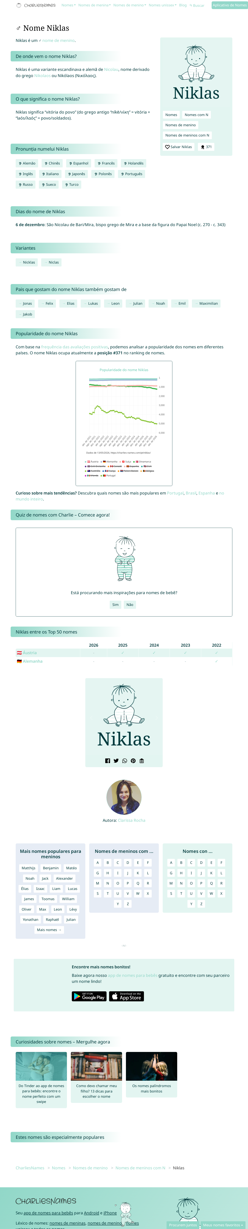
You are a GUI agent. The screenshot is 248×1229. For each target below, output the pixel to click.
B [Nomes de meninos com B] (108, 862)
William (68, 899)
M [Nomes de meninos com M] (97, 883)
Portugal (175, 493)
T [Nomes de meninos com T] (108, 893)
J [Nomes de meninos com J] (127, 873)
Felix (49, 303)
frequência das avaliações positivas (74, 346)
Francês (106, 163)
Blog (183, 5)
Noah (160, 303)
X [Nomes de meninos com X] (148, 893)
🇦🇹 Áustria (27, 652)
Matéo (71, 868)
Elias (70, 303)
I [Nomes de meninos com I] (117, 873)
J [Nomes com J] (201, 873)
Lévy (73, 909)
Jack (45, 878)
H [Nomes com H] (181, 873)
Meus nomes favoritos (221, 1225)
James (29, 899)
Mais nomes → (49, 929)
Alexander (64, 878)
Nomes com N (196, 114)
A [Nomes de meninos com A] (98, 862)
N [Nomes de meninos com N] (107, 883)
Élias (25, 888)
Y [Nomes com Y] (191, 904)
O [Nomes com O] (191, 883)
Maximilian (208, 303)
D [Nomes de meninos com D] (128, 862)
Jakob (27, 314)
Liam (56, 888)
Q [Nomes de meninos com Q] (138, 883)
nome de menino (58, 40)
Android (91, 1212)
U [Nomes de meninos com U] (117, 893)
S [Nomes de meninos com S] (98, 893)
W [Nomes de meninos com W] (137, 893)
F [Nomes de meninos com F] (148, 862)
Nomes (67, 5)
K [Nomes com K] (211, 873)
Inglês (25, 173)
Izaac (40, 888)
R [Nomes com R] (221, 883)
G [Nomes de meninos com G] (97, 873)
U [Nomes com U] (191, 893)
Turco (72, 184)
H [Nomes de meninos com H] (107, 873)
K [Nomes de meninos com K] (138, 873)
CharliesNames (30, 1167)
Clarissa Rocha (131, 820)
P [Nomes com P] (201, 883)
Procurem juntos (183, 1225)
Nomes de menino (128, 5)
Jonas (27, 303)
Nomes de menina (93, 5)
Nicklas (29, 262)
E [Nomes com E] (211, 862)
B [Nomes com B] (181, 862)
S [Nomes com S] (171, 893)
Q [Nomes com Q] (211, 883)
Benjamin (51, 868)
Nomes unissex (161, 5)
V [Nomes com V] (201, 893)
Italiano (50, 173)
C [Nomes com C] (191, 862)
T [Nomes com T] (181, 893)
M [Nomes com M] (171, 883)
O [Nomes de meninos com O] (117, 883)
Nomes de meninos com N (187, 135)
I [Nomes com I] (191, 873)
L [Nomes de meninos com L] (148, 873)
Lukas (93, 303)
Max (42, 909)
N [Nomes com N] (181, 883)
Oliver (27, 909)
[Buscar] (200, 5)
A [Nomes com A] (171, 862)
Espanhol (78, 163)
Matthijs (28, 868)
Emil (182, 303)
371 (206, 146)
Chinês (52, 163)
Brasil (191, 493)
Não (130, 604)
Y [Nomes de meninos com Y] (118, 904)
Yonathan (30, 919)
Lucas (72, 888)
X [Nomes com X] (221, 893)
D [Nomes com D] (201, 862)
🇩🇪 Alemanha (30, 661)
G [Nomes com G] (171, 873)
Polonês (103, 173)
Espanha (206, 493)
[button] (91, 718)
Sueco (49, 184)
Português (131, 173)
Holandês (134, 163)
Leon (115, 303)
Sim (115, 604)
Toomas (48, 899)
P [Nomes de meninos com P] (128, 883)
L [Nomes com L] (221, 873)
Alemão (26, 163)
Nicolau (111, 69)
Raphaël (52, 919)
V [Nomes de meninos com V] (128, 893)
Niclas (54, 262)
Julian (137, 303)
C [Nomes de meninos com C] (118, 862)
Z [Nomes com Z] (201, 904)
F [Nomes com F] (221, 862)
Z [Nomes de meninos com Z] (128, 904)
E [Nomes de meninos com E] (138, 862)
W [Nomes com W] (211, 893)
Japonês (76, 173)
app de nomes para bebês (132, 975)
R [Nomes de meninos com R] (148, 883)
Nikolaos (42, 75)
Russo (25, 184)
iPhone (110, 1212)
